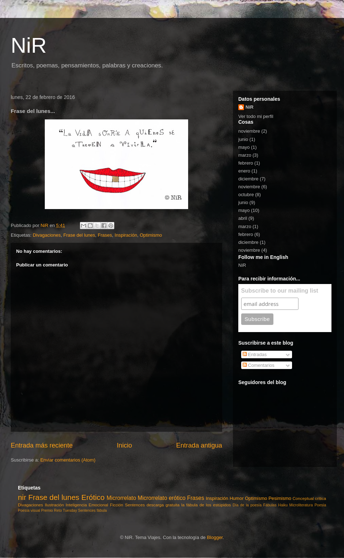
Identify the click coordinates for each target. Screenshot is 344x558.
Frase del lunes (79, 235)
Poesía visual (29, 510)
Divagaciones (47, 235)
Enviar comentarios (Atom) (67, 460)
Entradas (255, 354)
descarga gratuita (163, 504)
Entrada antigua (199, 445)
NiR (29, 45)
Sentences (135, 504)
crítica (320, 498)
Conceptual (303, 498)
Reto (58, 510)
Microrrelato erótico (162, 498)
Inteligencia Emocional (87, 504)
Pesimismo (279, 498)
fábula (102, 510)
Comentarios (258, 365)
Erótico (93, 497)
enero (244, 171)
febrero (245, 163)
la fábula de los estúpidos (206, 504)
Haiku (283, 505)
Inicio (124, 445)
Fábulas (270, 505)
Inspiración (126, 235)
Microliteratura (301, 505)
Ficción (116, 504)
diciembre (248, 178)
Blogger (215, 537)
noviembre (249, 131)
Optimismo (151, 235)
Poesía (320, 505)
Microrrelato (121, 498)
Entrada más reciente (42, 445)
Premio (47, 510)
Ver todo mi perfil (255, 116)
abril (242, 218)
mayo (244, 147)
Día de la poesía (247, 505)
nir (22, 497)
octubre (246, 194)
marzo (244, 155)
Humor (237, 498)
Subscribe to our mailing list (279, 291)
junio (243, 139)
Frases (105, 235)
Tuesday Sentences (79, 510)
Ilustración (54, 504)
